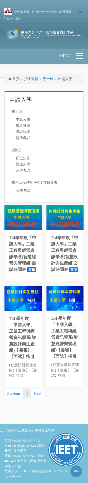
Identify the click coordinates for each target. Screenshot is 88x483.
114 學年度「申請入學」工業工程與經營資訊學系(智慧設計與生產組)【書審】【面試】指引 (22, 337)
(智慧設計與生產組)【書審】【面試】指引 (23, 370)
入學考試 (23, 170)
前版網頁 (20, 451)
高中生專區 (22, 11)
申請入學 (23, 119)
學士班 (48, 79)
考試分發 (23, 132)
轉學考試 (23, 138)
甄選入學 (23, 164)
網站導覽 (65, 11)
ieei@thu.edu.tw (25, 446)
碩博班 (16, 150)
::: (1, 430)
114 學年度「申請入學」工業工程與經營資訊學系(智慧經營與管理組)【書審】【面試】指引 (64, 337)
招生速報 (31, 79)
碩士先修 (23, 158)
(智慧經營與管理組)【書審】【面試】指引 (65, 370)
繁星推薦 (23, 126)
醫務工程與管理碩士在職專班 (34, 182)
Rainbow (15, 476)
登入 (18, 18)
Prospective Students (44, 11)
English (8, 18)
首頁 (13, 79)
